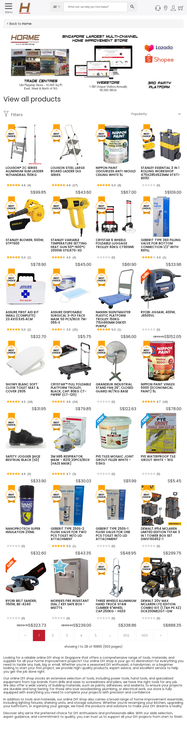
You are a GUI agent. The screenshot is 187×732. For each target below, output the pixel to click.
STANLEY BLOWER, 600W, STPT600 (25, 242)
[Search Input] (95, 7)
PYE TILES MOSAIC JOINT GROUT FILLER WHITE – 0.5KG (115, 460)
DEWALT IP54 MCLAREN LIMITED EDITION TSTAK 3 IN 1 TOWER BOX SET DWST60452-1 (160, 533)
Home (27, 23)
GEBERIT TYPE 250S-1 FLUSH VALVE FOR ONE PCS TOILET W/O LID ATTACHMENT (113, 533)
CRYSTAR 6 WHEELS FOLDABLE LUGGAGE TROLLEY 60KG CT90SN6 (115, 243)
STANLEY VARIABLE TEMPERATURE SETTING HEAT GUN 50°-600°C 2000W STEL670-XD (69, 245)
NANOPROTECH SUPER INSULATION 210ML (23, 530)
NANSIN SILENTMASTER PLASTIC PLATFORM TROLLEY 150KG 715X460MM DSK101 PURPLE (113, 319)
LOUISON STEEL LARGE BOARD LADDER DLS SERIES (68, 171)
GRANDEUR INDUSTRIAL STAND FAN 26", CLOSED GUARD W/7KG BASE (114, 388)
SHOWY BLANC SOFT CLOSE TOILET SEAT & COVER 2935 (22, 388)
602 (126, 635)
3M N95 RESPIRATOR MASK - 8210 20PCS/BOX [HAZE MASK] (70, 460)
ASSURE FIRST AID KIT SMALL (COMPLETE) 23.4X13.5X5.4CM (22, 315)
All (57, 7)
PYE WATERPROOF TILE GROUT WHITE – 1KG (158, 458)
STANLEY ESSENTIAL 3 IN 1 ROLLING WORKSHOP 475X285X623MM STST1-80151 (160, 173)
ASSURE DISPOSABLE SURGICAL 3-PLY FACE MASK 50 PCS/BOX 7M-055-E (69, 317)
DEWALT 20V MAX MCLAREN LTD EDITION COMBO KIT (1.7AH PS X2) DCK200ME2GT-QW (161, 605)
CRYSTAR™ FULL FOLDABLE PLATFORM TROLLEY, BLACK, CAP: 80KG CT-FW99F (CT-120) (71, 389)
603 (145, 635)
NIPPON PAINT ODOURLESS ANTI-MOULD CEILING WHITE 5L (116, 171)
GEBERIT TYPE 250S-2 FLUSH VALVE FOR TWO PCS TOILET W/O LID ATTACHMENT (69, 533)
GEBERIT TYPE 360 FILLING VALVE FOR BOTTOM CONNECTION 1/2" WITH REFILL (161, 245)
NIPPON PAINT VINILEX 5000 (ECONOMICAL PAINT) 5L (158, 388)
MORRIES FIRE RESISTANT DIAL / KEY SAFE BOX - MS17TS (70, 604)
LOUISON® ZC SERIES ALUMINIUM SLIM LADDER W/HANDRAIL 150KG (24, 171)
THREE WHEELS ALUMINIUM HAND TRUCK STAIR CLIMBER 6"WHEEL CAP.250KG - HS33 (116, 605)
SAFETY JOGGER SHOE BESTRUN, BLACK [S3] (23, 458)
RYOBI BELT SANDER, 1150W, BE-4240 (21, 602)
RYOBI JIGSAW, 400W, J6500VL (158, 314)
